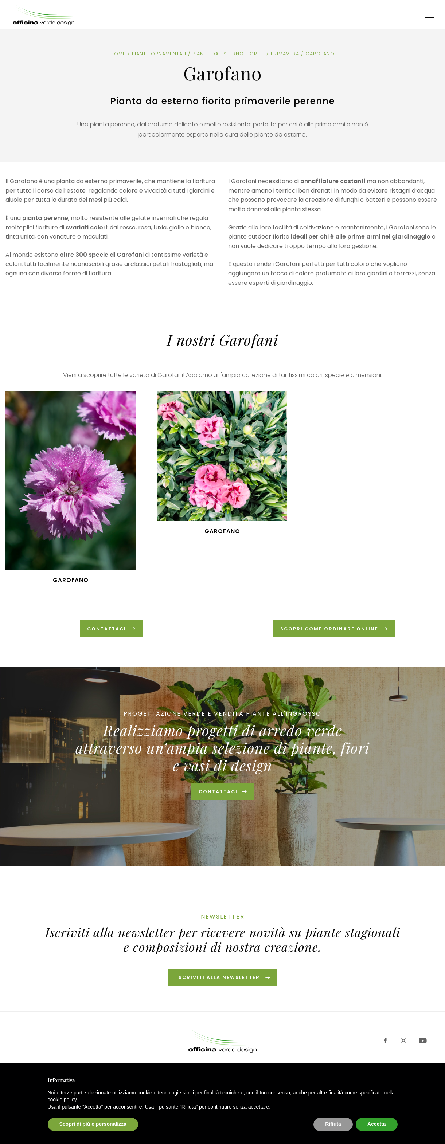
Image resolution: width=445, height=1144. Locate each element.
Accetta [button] (376, 1124)
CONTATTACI (106, 629)
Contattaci (218, 793)
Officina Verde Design (47, 14)
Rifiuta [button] (333, 1124)
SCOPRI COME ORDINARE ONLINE (329, 629)
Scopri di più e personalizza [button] (92, 1124)
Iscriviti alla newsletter (218, 980)
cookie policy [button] (62, 1099)
